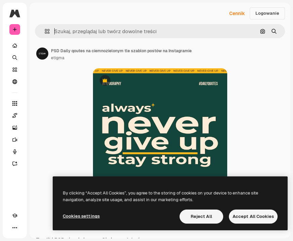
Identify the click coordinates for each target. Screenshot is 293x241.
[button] (44, 31)
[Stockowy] (14, 69)
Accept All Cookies (253, 216)
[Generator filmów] (14, 139)
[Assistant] (14, 163)
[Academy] (14, 215)
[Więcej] (14, 227)
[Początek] (14, 45)
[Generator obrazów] (14, 127)
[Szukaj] (14, 57)
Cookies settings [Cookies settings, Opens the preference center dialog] (81, 216)
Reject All (201, 216)
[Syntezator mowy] (14, 151)
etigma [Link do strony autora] (57, 58)
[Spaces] (14, 115)
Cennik (237, 13)
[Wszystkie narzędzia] (14, 103)
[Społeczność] (14, 81)
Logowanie (267, 13)
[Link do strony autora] (42, 54)
